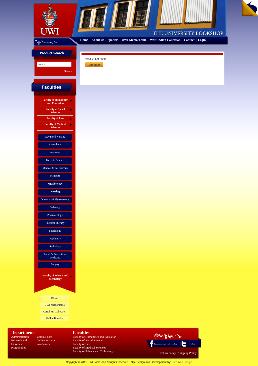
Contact (189, 40)
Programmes (18, 347)
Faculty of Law (81, 344)
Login (202, 40)
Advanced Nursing (55, 136)
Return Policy (168, 353)
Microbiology (55, 183)
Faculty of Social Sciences (88, 340)
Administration (20, 336)
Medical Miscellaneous (55, 168)
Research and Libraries (19, 342)
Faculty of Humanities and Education (94, 336)
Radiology (55, 246)
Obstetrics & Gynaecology (55, 199)
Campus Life (44, 336)
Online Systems (46, 340)
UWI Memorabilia (134, 40)
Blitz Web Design (182, 362)
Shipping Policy (187, 353)
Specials (113, 40)
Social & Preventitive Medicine (55, 256)
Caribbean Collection (54, 311)
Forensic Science (55, 160)
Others (54, 298)
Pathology (55, 207)
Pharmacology (55, 215)
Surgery (55, 264)
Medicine (55, 175)
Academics (43, 344)
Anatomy (55, 152)
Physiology (55, 230)
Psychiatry (55, 238)
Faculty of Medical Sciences (89, 347)
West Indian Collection (165, 40)
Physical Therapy (55, 222)
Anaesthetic (55, 144)
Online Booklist (54, 318)
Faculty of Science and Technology (93, 351)
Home (84, 40)
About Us (98, 40)
